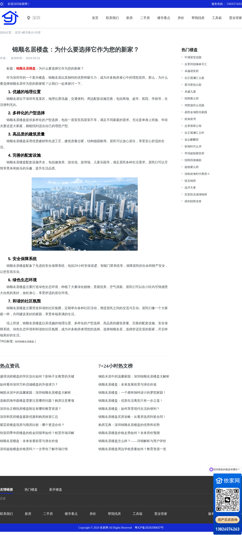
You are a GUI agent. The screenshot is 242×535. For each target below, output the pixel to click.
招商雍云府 (192, 98)
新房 (129, 18)
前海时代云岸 (193, 146)
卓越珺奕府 (192, 71)
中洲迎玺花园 (193, 57)
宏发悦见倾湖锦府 (196, 194)
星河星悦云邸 (193, 84)
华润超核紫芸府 (194, 153)
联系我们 (112, 18)
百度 (3, 498)
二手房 (145, 18)
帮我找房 (198, 18)
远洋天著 (190, 187)
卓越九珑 (190, 91)
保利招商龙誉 (193, 201)
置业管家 (235, 18)
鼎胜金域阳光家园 (196, 112)
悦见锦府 (190, 180)
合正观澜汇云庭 (194, 77)
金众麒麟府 (192, 139)
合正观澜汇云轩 (194, 132)
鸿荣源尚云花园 (194, 105)
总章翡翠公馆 (193, 125)
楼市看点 (163, 18)
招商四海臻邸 (193, 160)
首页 (95, 18)
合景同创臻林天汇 (196, 64)
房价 (181, 18)
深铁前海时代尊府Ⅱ (197, 173)
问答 (38, 32)
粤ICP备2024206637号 (149, 527)
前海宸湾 (190, 119)
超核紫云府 (192, 167)
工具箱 (217, 18)
